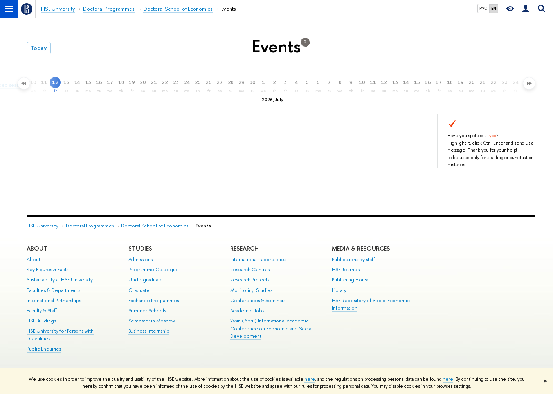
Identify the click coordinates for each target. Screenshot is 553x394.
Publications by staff (353, 259)
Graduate (139, 290)
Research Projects (249, 279)
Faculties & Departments (53, 290)
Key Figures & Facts (47, 269)
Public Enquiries (44, 349)
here (309, 379)
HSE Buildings (41, 320)
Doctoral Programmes (90, 225)
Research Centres (250, 269)
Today (39, 48)
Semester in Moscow (151, 320)
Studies (140, 248)
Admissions (140, 259)
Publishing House (351, 279)
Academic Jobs (247, 310)
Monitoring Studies (251, 290)
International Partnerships (54, 300)
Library (339, 290)
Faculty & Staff (42, 310)
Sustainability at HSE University (60, 279)
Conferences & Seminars (257, 300)
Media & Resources (361, 248)
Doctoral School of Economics (154, 225)
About (37, 248)
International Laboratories (258, 259)
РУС (483, 8)
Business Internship (148, 331)
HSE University (42, 225)
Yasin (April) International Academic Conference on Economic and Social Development (271, 328)
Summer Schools (147, 310)
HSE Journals (346, 269)
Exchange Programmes (153, 300)
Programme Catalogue (153, 269)
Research (244, 248)
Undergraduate (145, 279)
